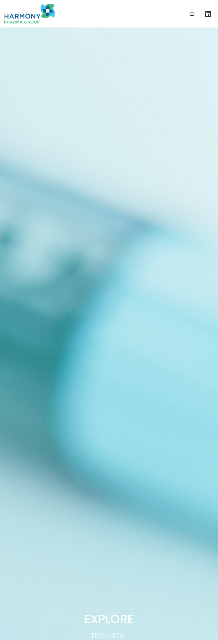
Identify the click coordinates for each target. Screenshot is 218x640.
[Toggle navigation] (192, 14)
